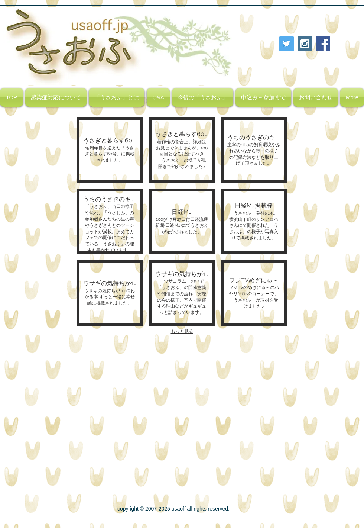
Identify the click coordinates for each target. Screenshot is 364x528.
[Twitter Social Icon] (286, 43)
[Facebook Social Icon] (323, 43)
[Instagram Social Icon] (305, 43)
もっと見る (182, 331)
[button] (110, 150)
